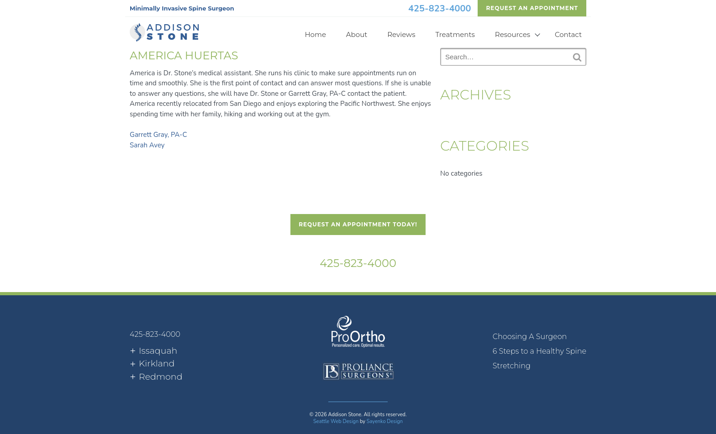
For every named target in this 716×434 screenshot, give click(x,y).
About (357, 34)
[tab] (153, 351)
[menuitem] (539, 336)
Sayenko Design (385, 421)
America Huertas (184, 55)
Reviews (401, 34)
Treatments (455, 34)
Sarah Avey (147, 145)
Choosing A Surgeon (530, 336)
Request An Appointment (532, 8)
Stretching (512, 365)
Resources (512, 34)
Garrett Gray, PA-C (158, 134)
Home (315, 34)
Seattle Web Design (335, 421)
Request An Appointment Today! (358, 224)
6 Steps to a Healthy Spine (539, 351)
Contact (568, 34)
